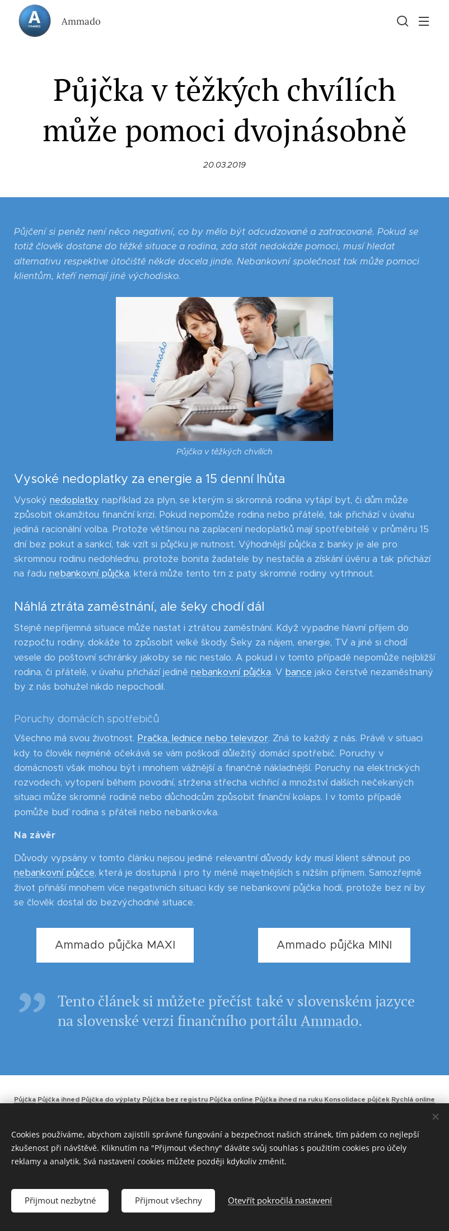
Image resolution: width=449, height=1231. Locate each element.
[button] (401, 21)
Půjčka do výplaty (111, 1099)
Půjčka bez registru (175, 1099)
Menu (424, 21)
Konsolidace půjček (357, 1099)
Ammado (329, 1020)
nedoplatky (74, 500)
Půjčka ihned (58, 1099)
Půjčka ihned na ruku (288, 1099)
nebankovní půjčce (54, 873)
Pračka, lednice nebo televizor (202, 739)
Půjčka (25, 1099)
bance (298, 672)
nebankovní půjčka (89, 573)
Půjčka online (231, 1099)
